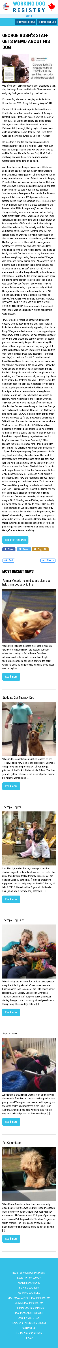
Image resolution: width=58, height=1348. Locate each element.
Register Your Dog (47, 21)
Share (9, 549)
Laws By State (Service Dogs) (29, 1322)
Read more (11, 676)
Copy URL (40, 549)
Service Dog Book (29, 1287)
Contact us (29, 1327)
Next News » (48, 560)
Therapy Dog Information (29, 1307)
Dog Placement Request (29, 1312)
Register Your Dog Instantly (29, 1272)
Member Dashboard (29, 1282)
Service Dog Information (29, 1302)
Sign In (29, 15)
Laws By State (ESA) (29, 1317)
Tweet (24, 549)
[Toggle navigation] (5, 21)
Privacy (29, 1337)
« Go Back (8, 560)
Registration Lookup (25, 21)
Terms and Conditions (29, 1332)
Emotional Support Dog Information (29, 1297)
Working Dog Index (29, 1292)
